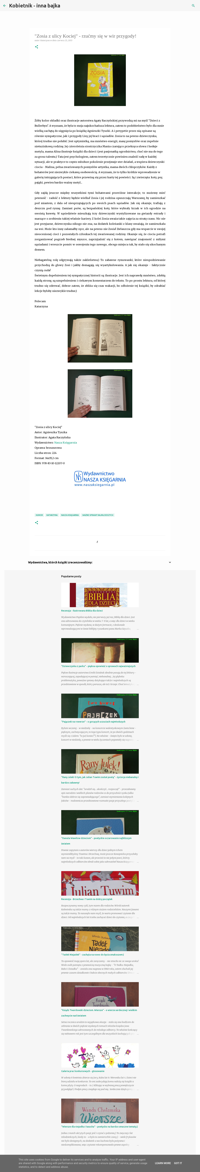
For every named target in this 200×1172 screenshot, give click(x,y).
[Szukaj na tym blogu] (180, 6)
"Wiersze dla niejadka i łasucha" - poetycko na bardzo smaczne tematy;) (99, 1126)
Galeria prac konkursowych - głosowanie (82, 1071)
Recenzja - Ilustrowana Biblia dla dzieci (82, 610)
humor (39, 515)
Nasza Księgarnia (65, 442)
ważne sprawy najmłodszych (97, 515)
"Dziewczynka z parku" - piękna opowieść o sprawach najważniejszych (98, 666)
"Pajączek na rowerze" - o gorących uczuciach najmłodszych (93, 721)
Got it (178, 1163)
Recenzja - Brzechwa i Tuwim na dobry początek (86, 899)
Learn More (163, 1163)
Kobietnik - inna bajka (34, 5)
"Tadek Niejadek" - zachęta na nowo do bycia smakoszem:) (92, 954)
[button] (36, 47)
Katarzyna (52, 515)
